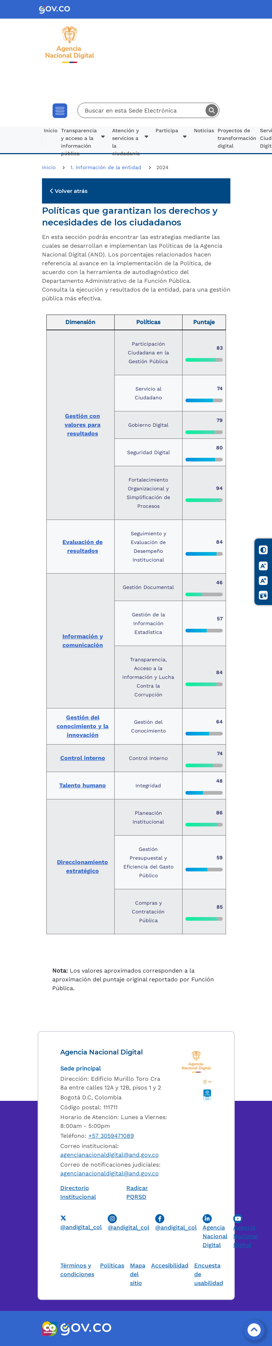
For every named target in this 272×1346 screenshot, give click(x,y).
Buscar (212, 110)
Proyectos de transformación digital (237, 138)
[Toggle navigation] (59, 110)
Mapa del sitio (137, 1274)
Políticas (112, 1265)
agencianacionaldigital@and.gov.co (109, 1154)
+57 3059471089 (111, 1135)
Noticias (204, 130)
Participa (167, 130)
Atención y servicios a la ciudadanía (126, 140)
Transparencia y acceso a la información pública (79, 140)
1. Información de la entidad (106, 167)
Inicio (50, 130)
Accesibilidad (169, 1265)
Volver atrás (69, 191)
